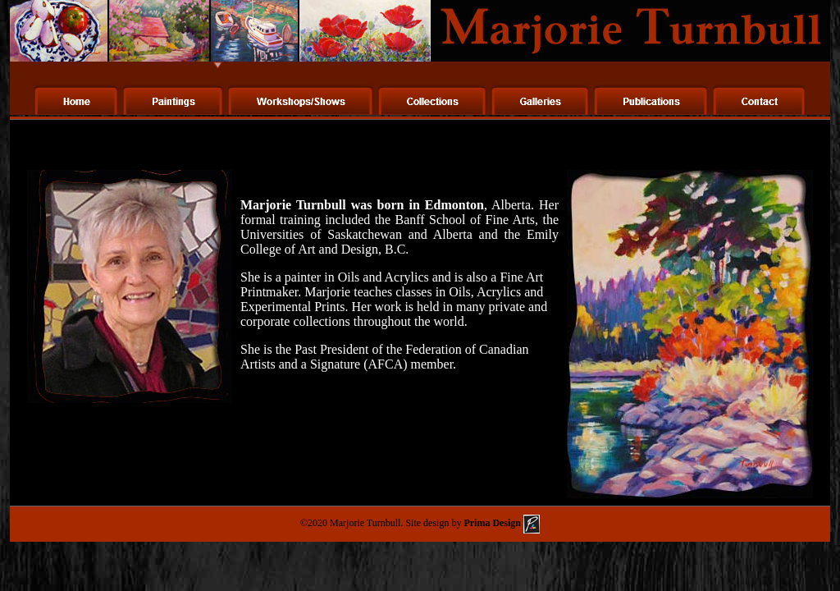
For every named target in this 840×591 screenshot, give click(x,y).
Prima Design (500, 523)
